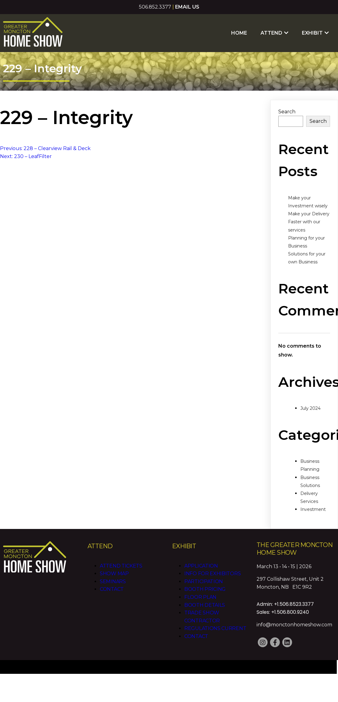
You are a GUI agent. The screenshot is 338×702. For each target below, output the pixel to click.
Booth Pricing (205, 589)
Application (201, 566)
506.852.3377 (155, 7)
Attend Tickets (121, 566)
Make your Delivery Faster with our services (308, 221)
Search (286, 112)
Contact (112, 589)
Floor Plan (200, 597)
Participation (203, 581)
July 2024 (310, 408)
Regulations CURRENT (215, 628)
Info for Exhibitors (212, 573)
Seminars (113, 581)
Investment (313, 509)
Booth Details (204, 605)
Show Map (114, 573)
